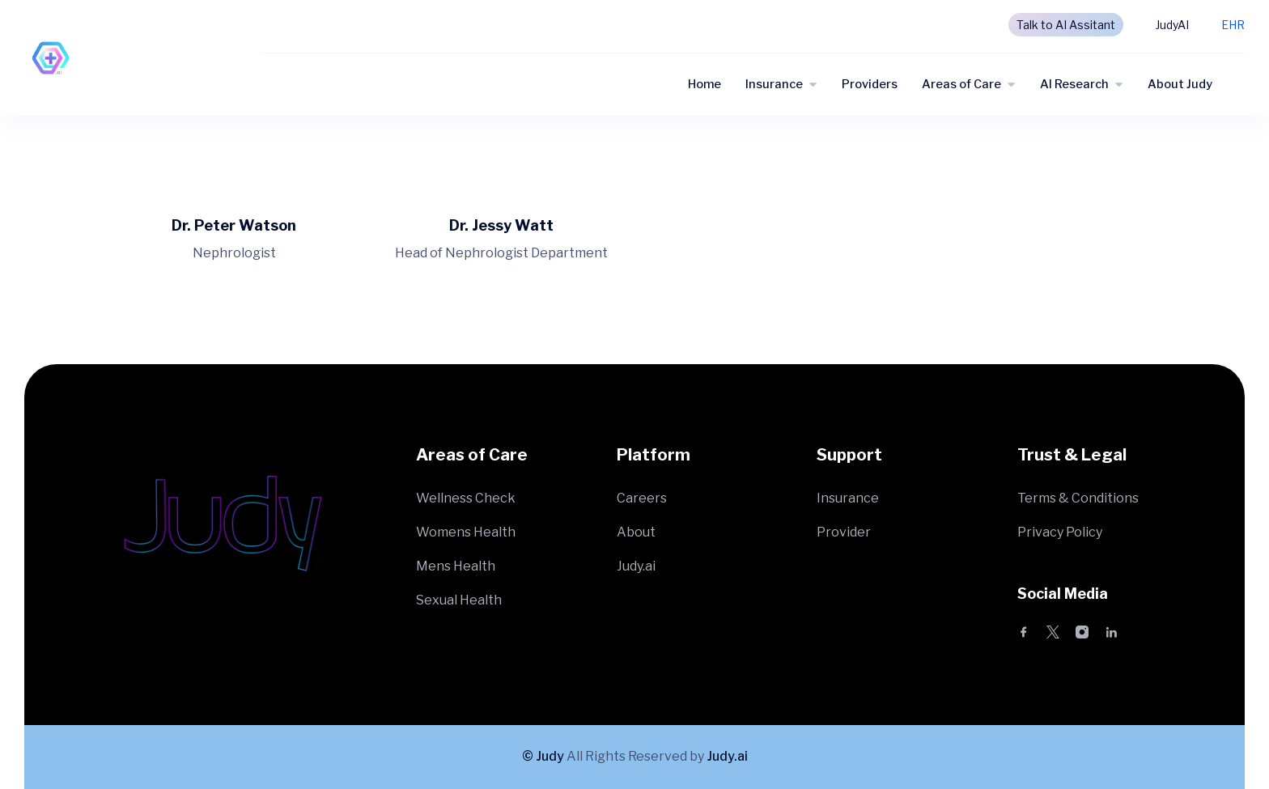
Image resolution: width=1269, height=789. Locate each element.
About (636, 532)
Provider (844, 532)
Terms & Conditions (1078, 498)
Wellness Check (466, 498)
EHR (1233, 25)
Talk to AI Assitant (1065, 25)
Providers (870, 84)
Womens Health (466, 532)
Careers (642, 498)
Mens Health (455, 566)
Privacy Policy (1059, 532)
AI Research (1074, 84)
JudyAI (1172, 25)
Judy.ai (636, 566)
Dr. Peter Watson (234, 225)
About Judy (1180, 84)
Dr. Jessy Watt (501, 225)
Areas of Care (961, 84)
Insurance (774, 84)
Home (704, 84)
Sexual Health (459, 600)
